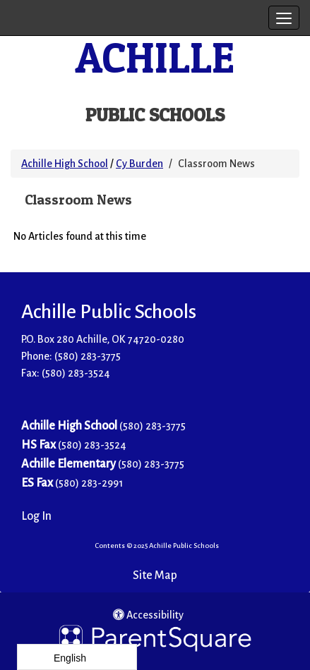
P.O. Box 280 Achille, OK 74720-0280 (102, 339)
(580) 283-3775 (87, 356)
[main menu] (283, 18)
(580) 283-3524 (92, 445)
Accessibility (148, 615)
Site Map (155, 575)
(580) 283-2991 (89, 483)
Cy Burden (139, 163)
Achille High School (64, 163)
